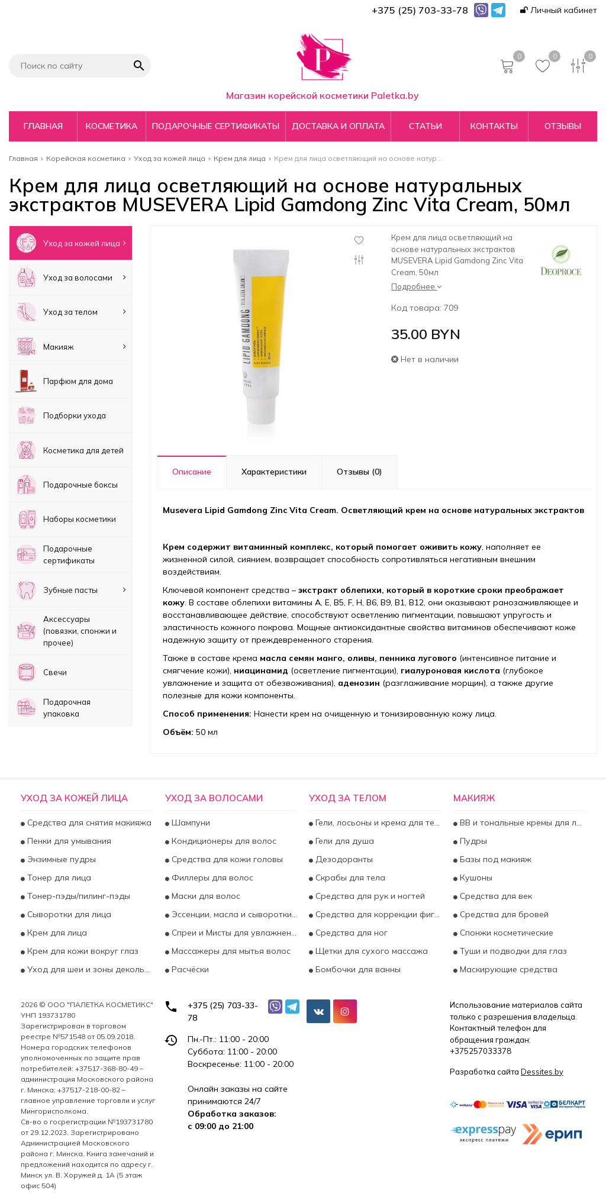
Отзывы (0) (359, 471)
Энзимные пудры (60, 859)
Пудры (472, 841)
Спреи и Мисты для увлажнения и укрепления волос (233, 932)
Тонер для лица (58, 877)
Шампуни (189, 822)
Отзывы (562, 126)
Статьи (425, 126)
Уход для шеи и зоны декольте (89, 969)
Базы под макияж (494, 859)
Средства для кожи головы (226, 859)
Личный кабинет (558, 10)
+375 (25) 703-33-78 (223, 1011)
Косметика (111, 126)
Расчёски (189, 969)
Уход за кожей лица (70, 243)
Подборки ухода (60, 416)
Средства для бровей (503, 914)
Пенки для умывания (68, 841)
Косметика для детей (69, 450)
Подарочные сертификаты (215, 126)
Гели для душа (343, 841)
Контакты (494, 126)
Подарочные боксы (66, 484)
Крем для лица (56, 932)
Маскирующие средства (507, 969)
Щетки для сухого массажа (370, 951)
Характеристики (274, 471)
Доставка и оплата (338, 126)
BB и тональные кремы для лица (521, 822)
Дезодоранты (343, 859)
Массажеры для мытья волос (230, 951)
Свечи (41, 672)
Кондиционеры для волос (222, 841)
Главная (43, 126)
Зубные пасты (70, 590)
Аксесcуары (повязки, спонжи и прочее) (66, 630)
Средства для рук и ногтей (369, 896)
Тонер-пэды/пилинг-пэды (77, 896)
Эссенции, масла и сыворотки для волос (233, 914)
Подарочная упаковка (53, 707)
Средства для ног (350, 932)
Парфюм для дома (64, 381)
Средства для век (494, 896)
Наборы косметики (65, 519)
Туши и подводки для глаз (512, 951)
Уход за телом (70, 312)
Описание (191, 471)
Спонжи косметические (505, 932)
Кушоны (474, 877)
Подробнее (416, 286)
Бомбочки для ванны (357, 969)
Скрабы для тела (349, 877)
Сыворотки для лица (68, 914)
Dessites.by (542, 1071)
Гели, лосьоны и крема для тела (377, 822)
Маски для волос (204, 896)
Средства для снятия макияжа (88, 822)
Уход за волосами (70, 277)
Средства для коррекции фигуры (377, 914)
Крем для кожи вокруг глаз (81, 951)
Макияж (70, 346)
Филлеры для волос (211, 877)
